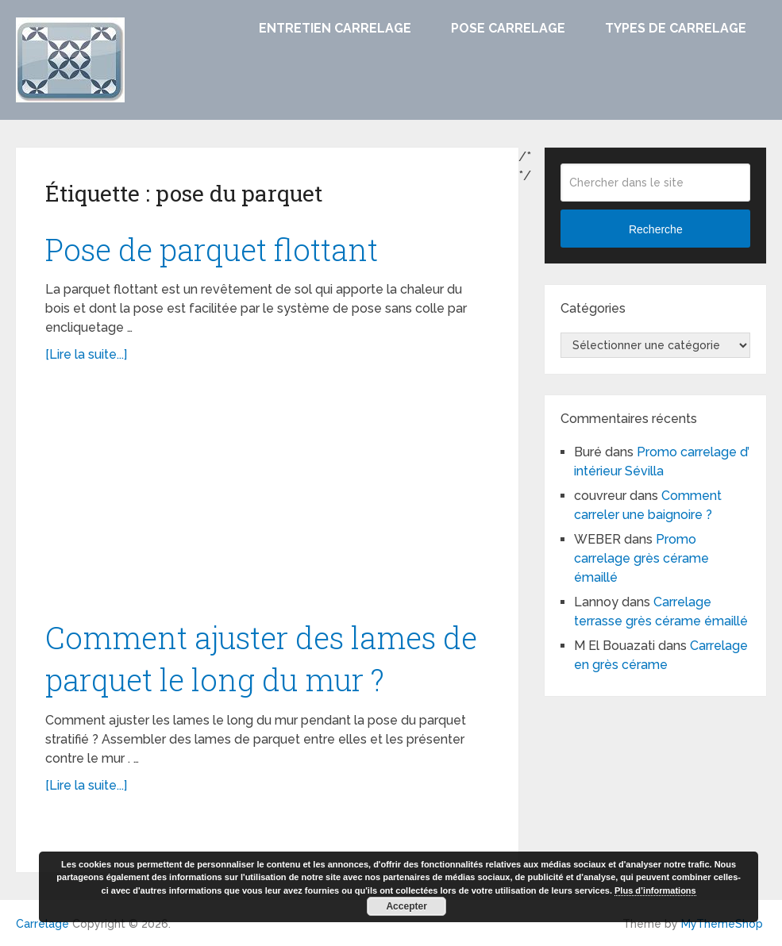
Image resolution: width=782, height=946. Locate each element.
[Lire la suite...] (86, 354)
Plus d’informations (655, 890)
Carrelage (42, 923)
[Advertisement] (267, 499)
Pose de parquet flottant (211, 249)
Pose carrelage (508, 28)
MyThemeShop (722, 923)
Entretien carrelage (335, 28)
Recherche (656, 229)
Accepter (406, 906)
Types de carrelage (675, 28)
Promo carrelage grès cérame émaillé (641, 558)
